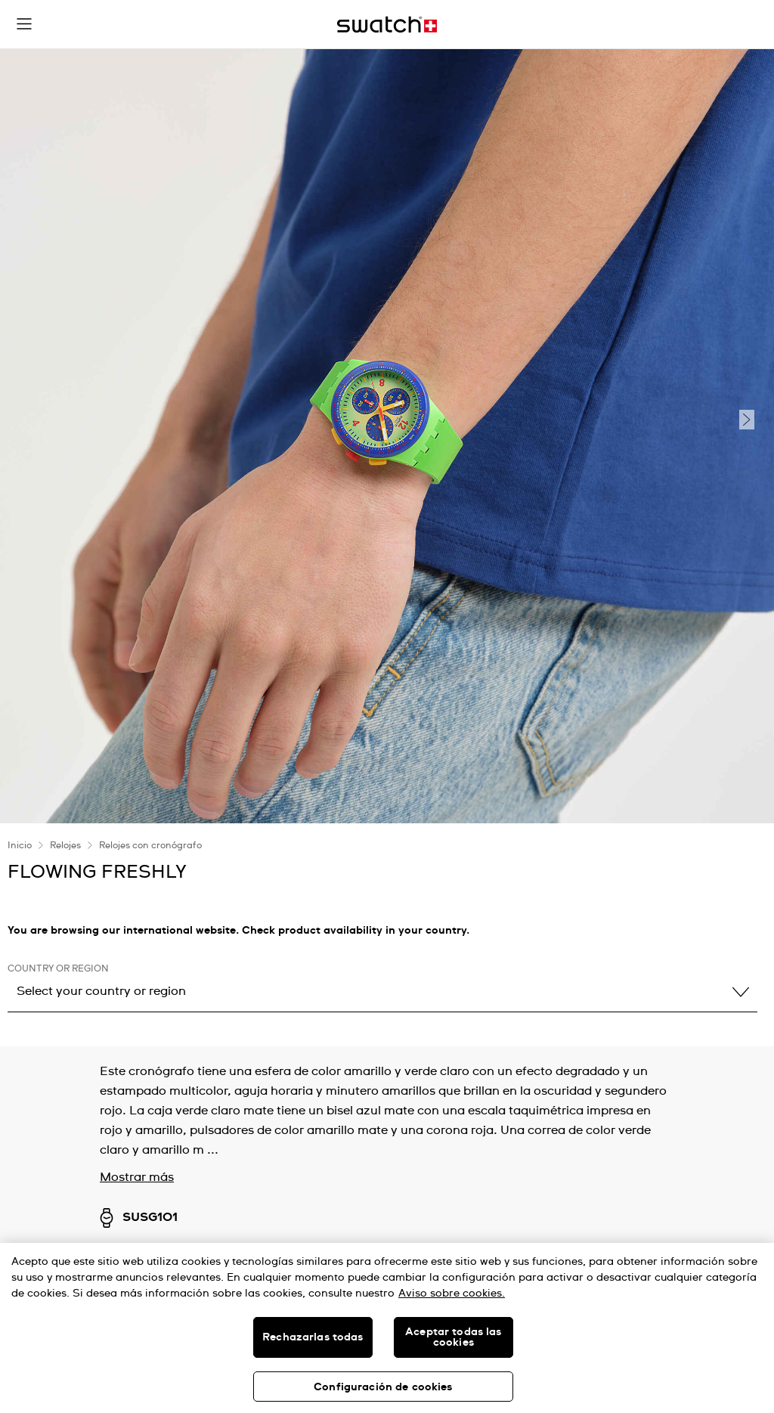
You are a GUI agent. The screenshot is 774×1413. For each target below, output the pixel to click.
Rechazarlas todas (312, 1337)
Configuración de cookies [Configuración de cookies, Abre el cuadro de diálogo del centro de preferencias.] (383, 1387)
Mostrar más (137, 1177)
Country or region (58, 969)
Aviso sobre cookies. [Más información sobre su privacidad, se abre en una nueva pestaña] (451, 1293)
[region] (387, 1328)
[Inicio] (387, 24)
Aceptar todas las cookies (453, 1337)
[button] (24, 24)
